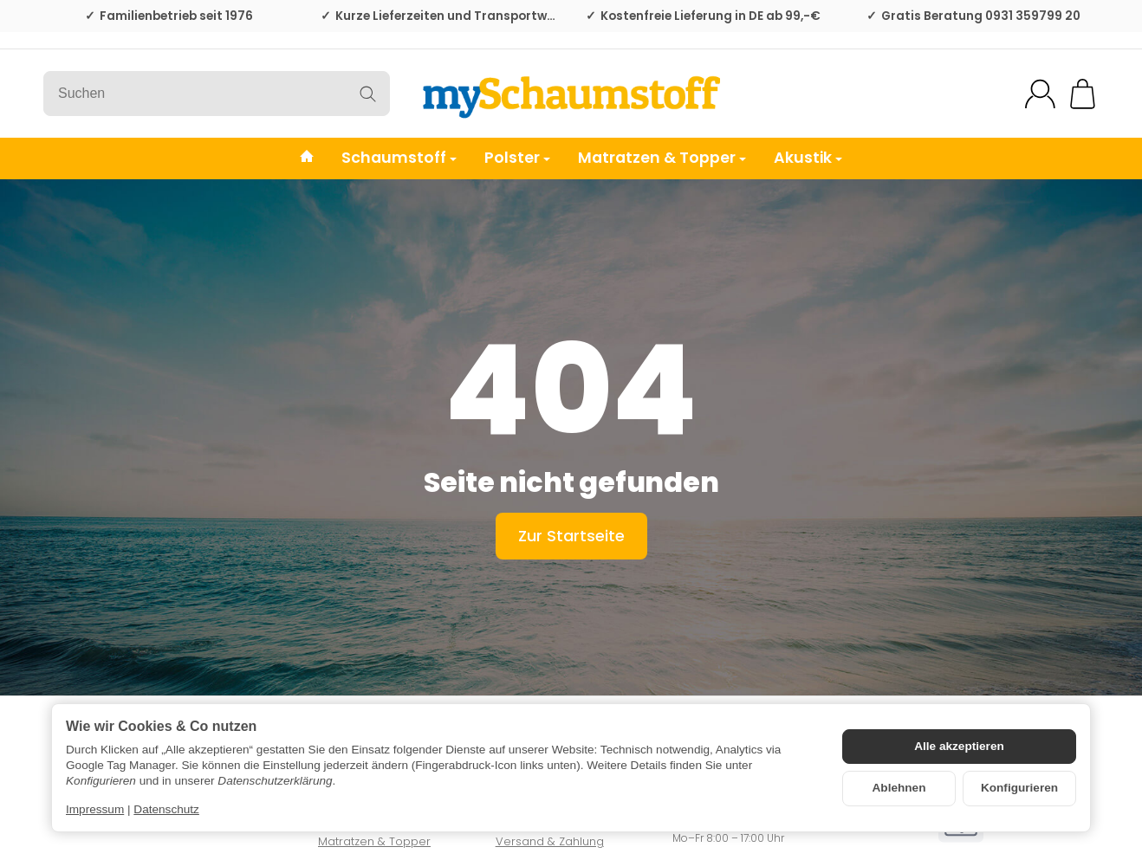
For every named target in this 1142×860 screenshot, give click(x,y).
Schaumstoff (399, 157)
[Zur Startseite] (570, 94)
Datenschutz (166, 809)
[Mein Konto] (1040, 94)
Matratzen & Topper (662, 157)
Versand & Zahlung (550, 841)
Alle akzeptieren (959, 746)
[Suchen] (216, 93)
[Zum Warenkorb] (1083, 94)
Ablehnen (899, 787)
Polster (517, 157)
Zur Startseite (571, 535)
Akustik (808, 157)
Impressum (95, 809)
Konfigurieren (1019, 787)
